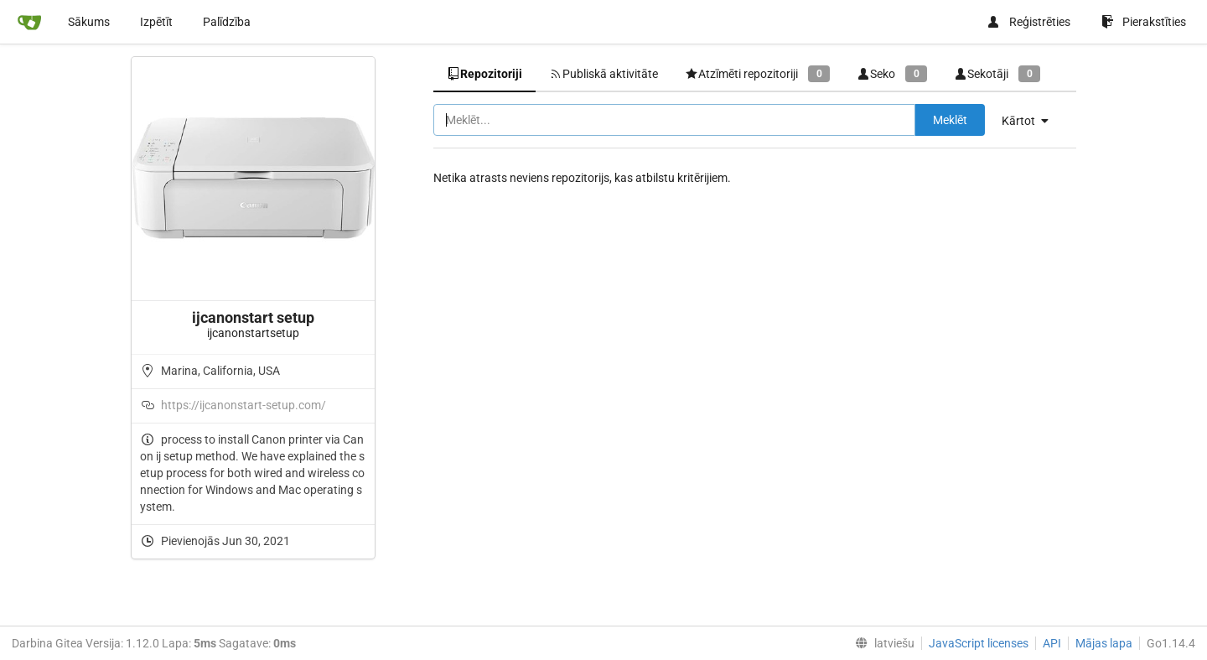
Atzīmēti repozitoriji (757, 73)
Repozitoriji (484, 74)
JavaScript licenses (978, 643)
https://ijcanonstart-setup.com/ (243, 405)
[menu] (1031, 121)
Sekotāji (997, 73)
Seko (892, 73)
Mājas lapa (1103, 643)
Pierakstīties (1144, 22)
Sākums (89, 22)
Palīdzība (227, 22)
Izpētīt (156, 22)
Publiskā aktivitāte (603, 74)
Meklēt (950, 120)
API (1052, 643)
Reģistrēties (1028, 22)
